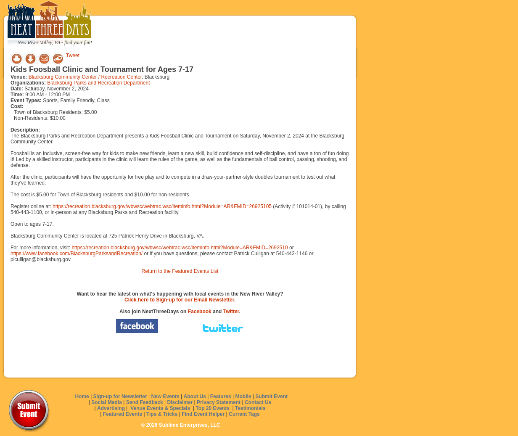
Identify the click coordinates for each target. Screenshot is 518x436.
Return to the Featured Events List (180, 271)
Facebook (199, 311)
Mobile (243, 396)
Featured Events (122, 414)
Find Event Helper (203, 414)
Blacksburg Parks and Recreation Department (98, 83)
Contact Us (258, 402)
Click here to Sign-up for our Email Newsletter (179, 300)
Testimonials (250, 408)
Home (82, 396)
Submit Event (271, 396)
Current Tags (244, 414)
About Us (195, 396)
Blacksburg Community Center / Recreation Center (85, 77)
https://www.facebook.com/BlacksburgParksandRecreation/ (77, 253)
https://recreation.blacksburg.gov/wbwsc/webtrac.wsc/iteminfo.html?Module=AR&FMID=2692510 (179, 248)
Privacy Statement (218, 402)
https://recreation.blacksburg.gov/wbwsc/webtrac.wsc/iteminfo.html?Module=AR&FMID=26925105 (162, 206)
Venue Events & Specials (160, 408)
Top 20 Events (212, 408)
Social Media (106, 402)
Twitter (231, 311)
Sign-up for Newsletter (120, 396)
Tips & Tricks (161, 414)
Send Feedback (144, 402)
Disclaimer (180, 402)
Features (220, 396)
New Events (165, 396)
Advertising (111, 408)
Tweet (72, 55)
